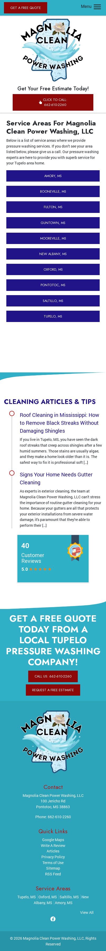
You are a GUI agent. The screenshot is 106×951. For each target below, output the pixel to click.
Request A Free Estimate (53, 689)
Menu (91, 6)
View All (87, 912)
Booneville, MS (53, 191)
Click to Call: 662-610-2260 (53, 102)
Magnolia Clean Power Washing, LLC (53, 938)
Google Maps (53, 839)
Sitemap (53, 868)
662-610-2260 (59, 816)
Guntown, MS (53, 222)
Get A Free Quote (25, 7)
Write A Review (53, 845)
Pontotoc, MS (53, 284)
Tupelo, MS (53, 316)
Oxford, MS (53, 269)
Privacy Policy (53, 856)
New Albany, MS (53, 253)
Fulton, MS (53, 206)
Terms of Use (53, 862)
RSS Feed (53, 873)
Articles (53, 851)
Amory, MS (53, 175)
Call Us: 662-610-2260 (53, 676)
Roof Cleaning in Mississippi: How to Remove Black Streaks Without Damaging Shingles (59, 422)
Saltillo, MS (53, 300)
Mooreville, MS (53, 238)
